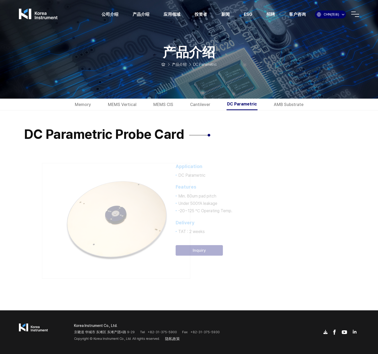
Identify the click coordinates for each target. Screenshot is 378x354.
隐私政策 (172, 339)
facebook (334, 332)
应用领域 (172, 14)
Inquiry (193, 250)
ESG (248, 14)
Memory (83, 104)
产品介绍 (141, 14)
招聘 (270, 14)
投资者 (201, 14)
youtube (344, 332)
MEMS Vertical (122, 104)
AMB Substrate (288, 104)
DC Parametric (242, 104)
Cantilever (200, 104)
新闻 (225, 14)
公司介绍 (110, 14)
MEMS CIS (163, 104)
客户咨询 (297, 14)
